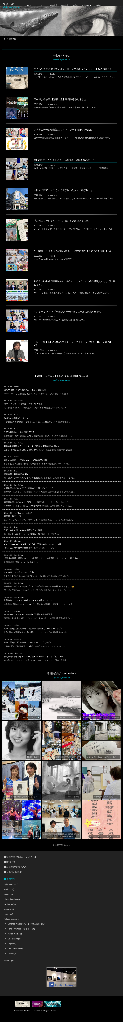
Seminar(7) (9, 961)
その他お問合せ (13, 872)
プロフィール (40, 5)
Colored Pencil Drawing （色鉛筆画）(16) (26, 924)
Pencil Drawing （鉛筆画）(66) (21, 929)
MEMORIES (23, 1004)
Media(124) (9, 889)
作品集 (75, 5)
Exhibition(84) (10, 904)
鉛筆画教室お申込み (15, 867)
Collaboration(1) (15, 949)
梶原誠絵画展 (53, 1004)
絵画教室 (53, 5)
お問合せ (99, 5)
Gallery (11, 919)
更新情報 (85, 5)
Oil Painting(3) (14, 939)
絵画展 (37, 1004)
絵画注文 (64, 5)
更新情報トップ (11, 884)
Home (28, 5)
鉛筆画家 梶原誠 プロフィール (20, 857)
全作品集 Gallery (61, 845)
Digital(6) (12, 944)
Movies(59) (9, 909)
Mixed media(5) (15, 934)
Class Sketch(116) (12, 899)
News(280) (8, 894)
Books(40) (8, 914)
